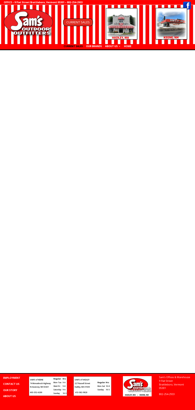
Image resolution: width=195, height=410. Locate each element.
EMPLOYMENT (11, 377)
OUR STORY (10, 390)
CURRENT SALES (78, 22)
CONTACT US (11, 384)
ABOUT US (111, 46)
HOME (127, 46)
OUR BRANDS (94, 46)
